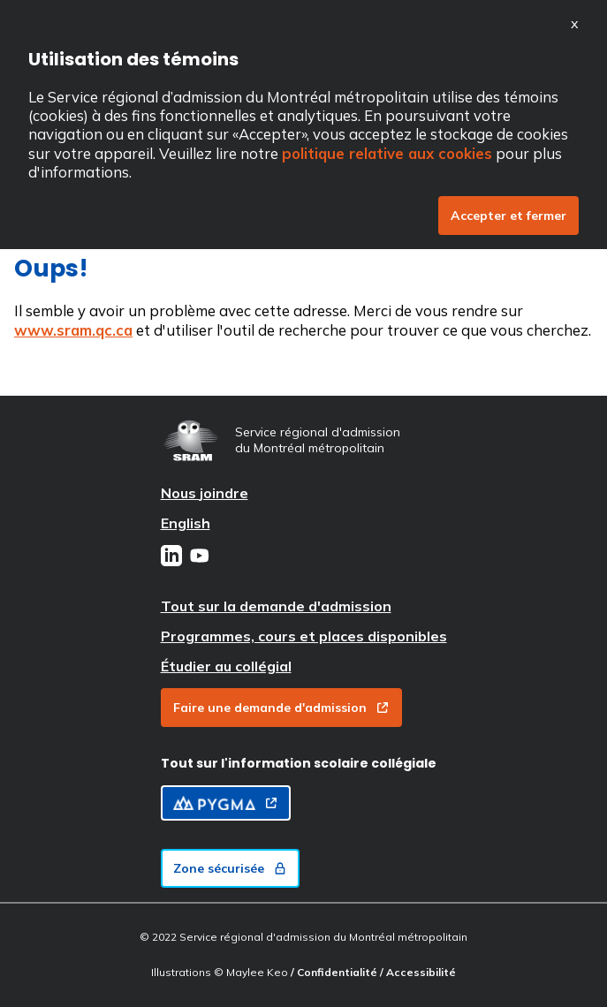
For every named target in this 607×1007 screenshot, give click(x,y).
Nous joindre (204, 493)
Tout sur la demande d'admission (276, 606)
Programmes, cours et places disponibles (304, 636)
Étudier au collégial (226, 666)
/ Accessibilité (418, 972)
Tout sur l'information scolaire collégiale (298, 763)
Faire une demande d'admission (281, 708)
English (185, 523)
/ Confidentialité (335, 972)
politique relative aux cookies (387, 153)
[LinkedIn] (171, 557)
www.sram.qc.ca (73, 330)
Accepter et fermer (508, 215)
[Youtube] (199, 557)
